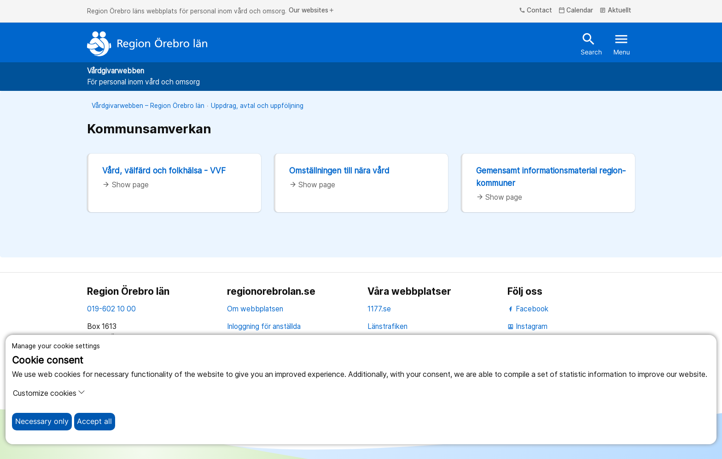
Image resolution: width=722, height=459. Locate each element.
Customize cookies (49, 393)
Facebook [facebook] (527, 308)
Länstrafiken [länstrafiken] (387, 326)
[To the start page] (147, 44)
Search (591, 43)
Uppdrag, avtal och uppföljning (257, 105)
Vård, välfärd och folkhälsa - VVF (164, 170)
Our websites (312, 10)
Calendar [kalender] (576, 10)
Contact (536, 10)
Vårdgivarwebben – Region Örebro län (148, 105)
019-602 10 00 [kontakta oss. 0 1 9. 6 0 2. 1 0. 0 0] (111, 308)
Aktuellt (615, 10)
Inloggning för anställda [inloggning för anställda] (264, 326)
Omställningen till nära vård (339, 170)
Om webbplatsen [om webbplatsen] (255, 308)
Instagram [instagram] (527, 326)
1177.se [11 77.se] (379, 308)
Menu (621, 43)
